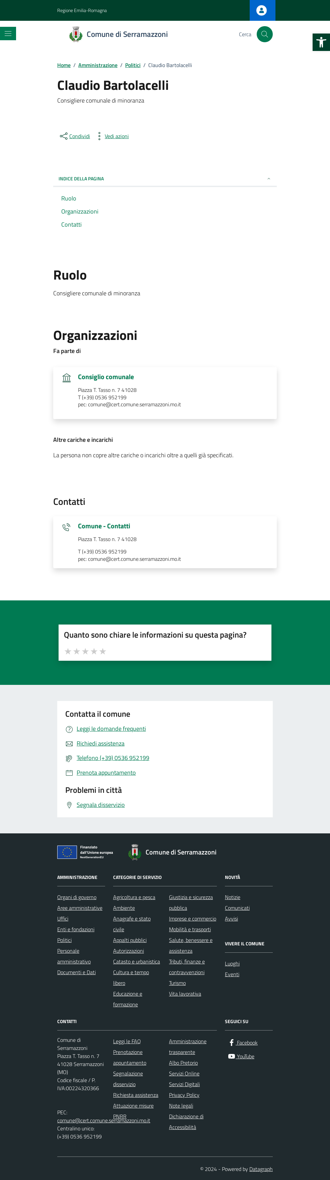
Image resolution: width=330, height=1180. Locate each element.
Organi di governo (76, 897)
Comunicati (237, 908)
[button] (321, 42)
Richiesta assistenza (135, 1095)
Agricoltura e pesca (134, 897)
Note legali (181, 1106)
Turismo (177, 983)
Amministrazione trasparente (188, 1046)
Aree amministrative (79, 908)
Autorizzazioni (128, 951)
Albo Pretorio (183, 1063)
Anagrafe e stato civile (132, 923)
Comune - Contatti (104, 526)
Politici (64, 940)
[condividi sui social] (74, 136)
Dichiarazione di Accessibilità (186, 1121)
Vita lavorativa (185, 994)
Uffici (62, 918)
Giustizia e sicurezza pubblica (191, 902)
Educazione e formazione (127, 999)
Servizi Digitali (184, 1084)
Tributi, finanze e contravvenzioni (187, 966)
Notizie (232, 897)
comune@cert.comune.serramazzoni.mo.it (103, 1120)
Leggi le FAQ (127, 1041)
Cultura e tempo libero (131, 977)
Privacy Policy (184, 1095)
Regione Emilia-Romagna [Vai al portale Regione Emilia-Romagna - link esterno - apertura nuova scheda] (82, 10)
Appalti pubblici (130, 940)
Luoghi (232, 963)
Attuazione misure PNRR (133, 1111)
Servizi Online (184, 1073)
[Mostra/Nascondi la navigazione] (8, 34)
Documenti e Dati (76, 972)
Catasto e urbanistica (136, 961)
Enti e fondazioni (75, 929)
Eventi (232, 974)
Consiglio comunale (106, 376)
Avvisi (231, 918)
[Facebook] (242, 1043)
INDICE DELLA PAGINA (165, 178)
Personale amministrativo (74, 956)
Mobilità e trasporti (190, 929)
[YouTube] (241, 1056)
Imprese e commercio (192, 918)
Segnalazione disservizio (128, 1078)
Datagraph (261, 1169)
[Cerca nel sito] (265, 34)
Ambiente (124, 908)
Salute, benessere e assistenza (191, 945)
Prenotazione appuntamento (129, 1057)
